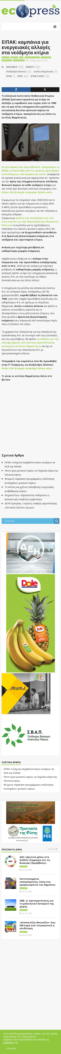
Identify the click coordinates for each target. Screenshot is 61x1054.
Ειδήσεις (5, 57)
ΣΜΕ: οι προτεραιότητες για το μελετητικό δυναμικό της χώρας (37, 903)
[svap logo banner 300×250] (26, 734)
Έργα (21, 57)
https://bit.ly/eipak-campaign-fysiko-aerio (27, 192)
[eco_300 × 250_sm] (26, 693)
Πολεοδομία (19, 60)
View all (51, 849)
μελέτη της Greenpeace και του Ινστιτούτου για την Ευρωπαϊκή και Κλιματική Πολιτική (30, 221)
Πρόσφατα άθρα (12, 849)
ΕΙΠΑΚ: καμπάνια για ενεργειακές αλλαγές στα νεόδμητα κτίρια (26, 47)
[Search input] (28, 521)
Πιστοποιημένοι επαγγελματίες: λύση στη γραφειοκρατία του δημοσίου (37, 881)
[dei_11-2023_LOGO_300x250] (30, 552)
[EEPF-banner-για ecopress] (30, 821)
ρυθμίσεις (8, 1042)
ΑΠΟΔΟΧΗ (11, 1048)
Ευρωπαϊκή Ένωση (32, 57)
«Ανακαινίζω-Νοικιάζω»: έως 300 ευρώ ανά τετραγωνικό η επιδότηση (37, 925)
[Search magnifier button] (56, 521)
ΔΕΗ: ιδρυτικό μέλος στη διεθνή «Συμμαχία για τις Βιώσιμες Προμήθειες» (35, 859)
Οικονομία (46, 57)
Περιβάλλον (7, 60)
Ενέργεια (14, 57)
